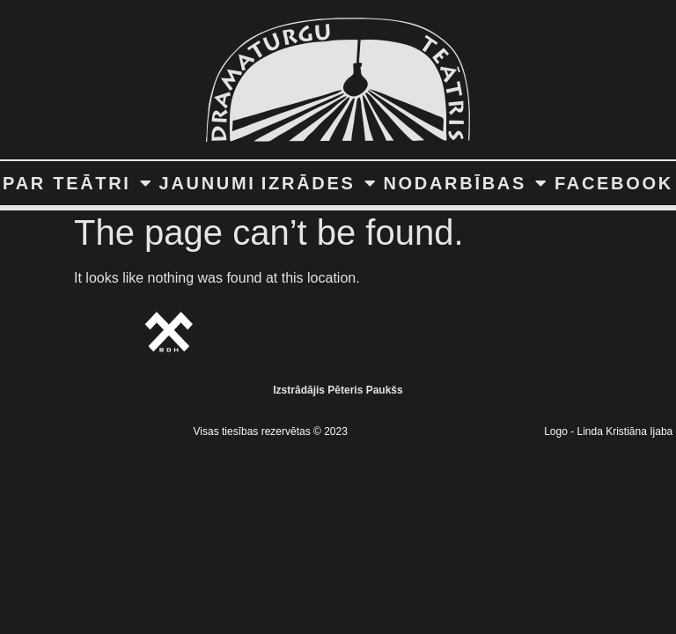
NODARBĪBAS (465, 183)
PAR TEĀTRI (78, 183)
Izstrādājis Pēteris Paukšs (337, 390)
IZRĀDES (319, 183)
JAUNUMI (207, 183)
